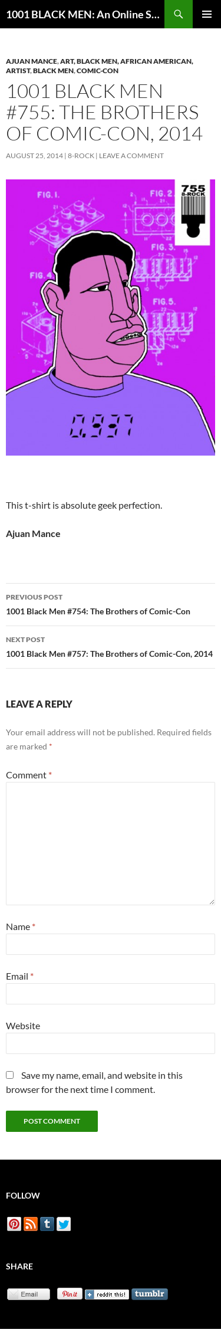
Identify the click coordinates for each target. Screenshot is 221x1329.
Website (23, 1025)
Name (20, 926)
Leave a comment (131, 155)
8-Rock (81, 155)
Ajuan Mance (31, 61)
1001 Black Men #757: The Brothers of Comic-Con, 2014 (110, 646)
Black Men (53, 70)
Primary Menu (207, 14)
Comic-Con (97, 70)
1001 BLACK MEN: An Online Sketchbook (85, 14)
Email (20, 975)
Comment (29, 774)
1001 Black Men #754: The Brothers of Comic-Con (110, 603)
